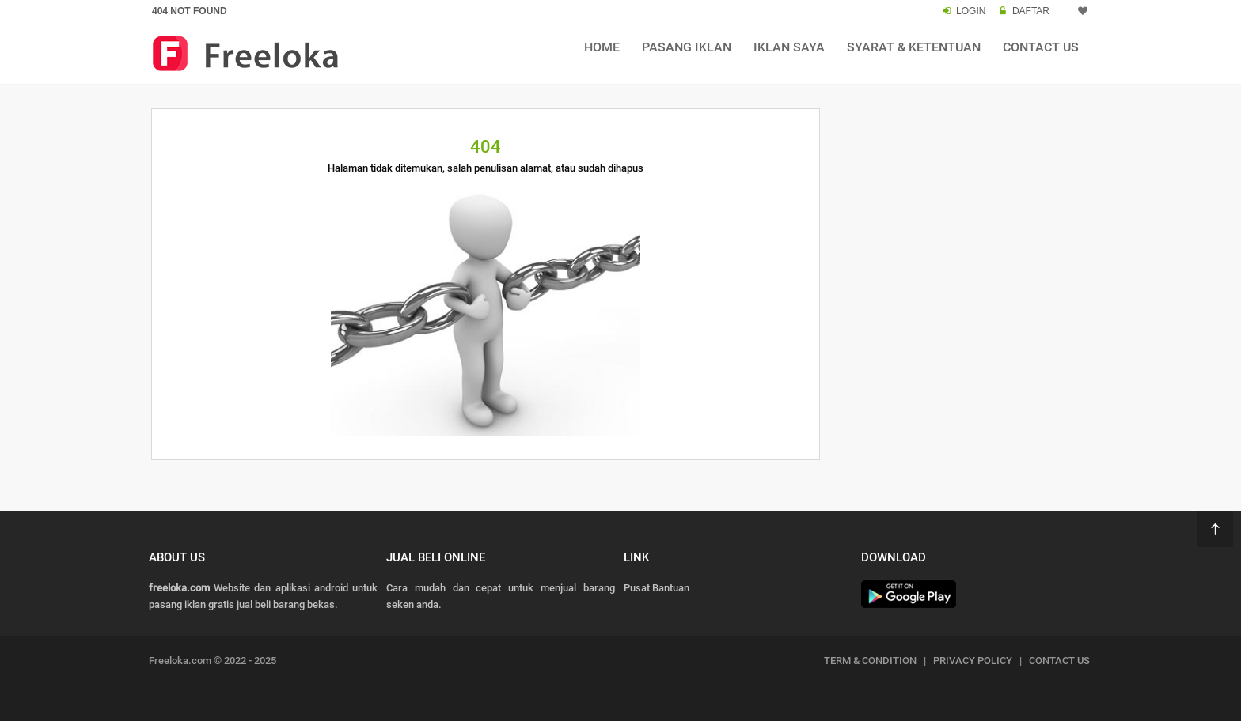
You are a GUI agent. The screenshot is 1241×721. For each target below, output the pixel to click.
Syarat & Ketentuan (914, 47)
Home (602, 47)
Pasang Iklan (686, 47)
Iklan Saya (789, 47)
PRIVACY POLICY (972, 660)
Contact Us (1041, 47)
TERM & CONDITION (870, 660)
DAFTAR (1030, 11)
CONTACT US (1059, 660)
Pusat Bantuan (656, 588)
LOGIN (970, 11)
